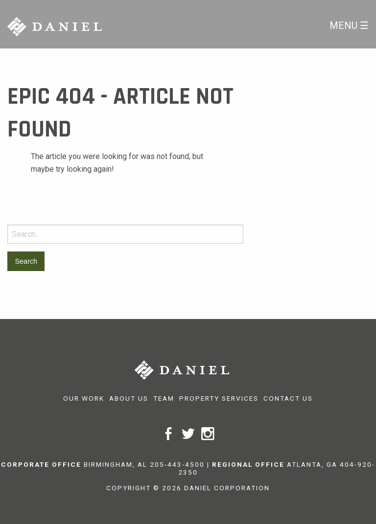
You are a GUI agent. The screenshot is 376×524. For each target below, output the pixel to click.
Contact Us (288, 398)
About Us (128, 398)
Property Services (218, 398)
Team (163, 398)
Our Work (83, 398)
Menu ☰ (349, 25)
